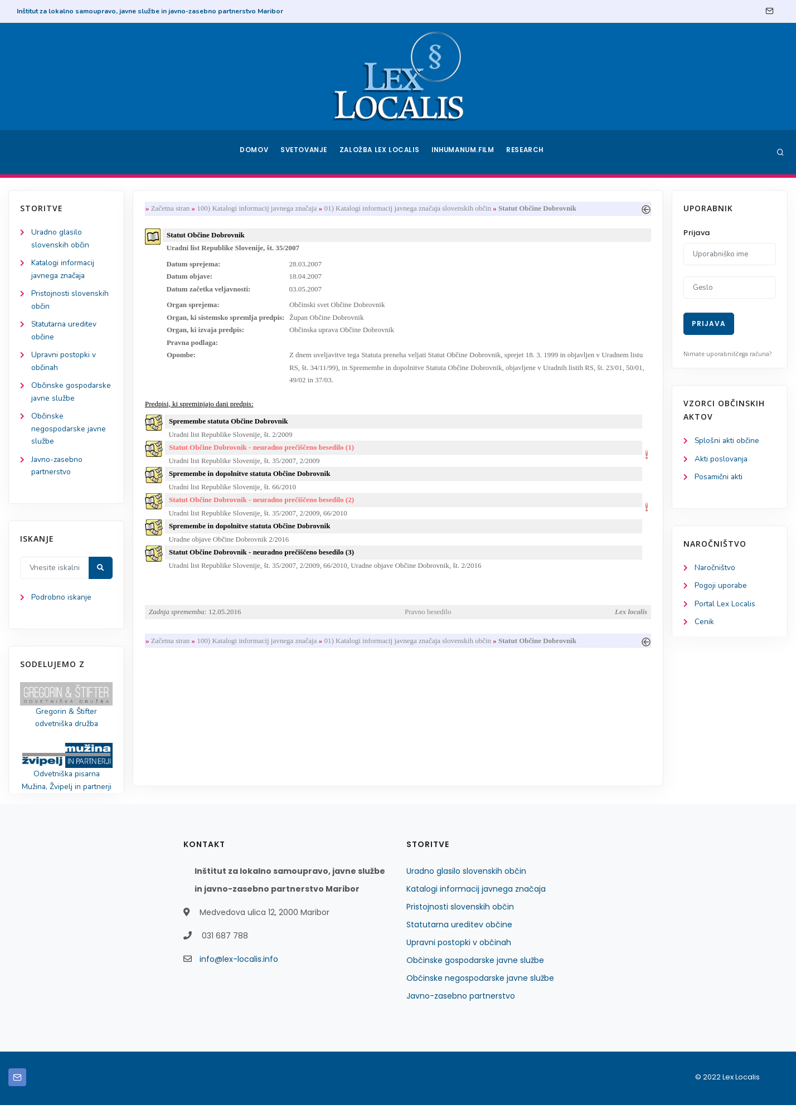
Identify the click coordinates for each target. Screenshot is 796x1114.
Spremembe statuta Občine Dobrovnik (230, 427)
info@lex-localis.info (239, 968)
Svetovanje (305, 152)
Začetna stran (172, 209)
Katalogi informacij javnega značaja (476, 897)
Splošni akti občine (728, 441)
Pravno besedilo (428, 622)
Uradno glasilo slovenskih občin (466, 880)
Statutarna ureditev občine (459, 933)
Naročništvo (715, 569)
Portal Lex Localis (726, 606)
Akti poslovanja (722, 459)
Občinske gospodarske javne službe (475, 969)
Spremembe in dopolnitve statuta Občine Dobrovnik (252, 481)
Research (527, 152)
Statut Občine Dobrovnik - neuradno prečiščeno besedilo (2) (263, 508)
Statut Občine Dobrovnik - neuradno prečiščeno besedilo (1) (263, 454)
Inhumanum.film (463, 152)
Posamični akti (719, 478)
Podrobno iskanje (61, 604)
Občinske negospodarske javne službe (69, 434)
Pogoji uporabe (721, 587)
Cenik (704, 624)
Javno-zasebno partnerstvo (460, 1004)
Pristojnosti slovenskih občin (460, 915)
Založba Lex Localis (381, 152)
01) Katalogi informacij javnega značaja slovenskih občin (410, 209)
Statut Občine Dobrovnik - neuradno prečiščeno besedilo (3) (263, 562)
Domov (253, 152)
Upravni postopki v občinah (458, 951)
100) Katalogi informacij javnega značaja (259, 209)
